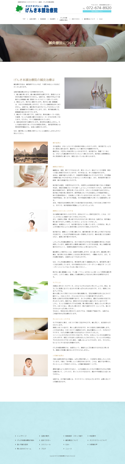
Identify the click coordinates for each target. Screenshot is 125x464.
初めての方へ (76, 19)
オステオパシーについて (98, 440)
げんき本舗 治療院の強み (63, 19)
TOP (24, 19)
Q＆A (100, 19)
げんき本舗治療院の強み (25, 440)
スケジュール (46, 444)
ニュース (68, 449)
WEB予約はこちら (97, 11)
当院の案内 (32, 19)
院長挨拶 (43, 19)
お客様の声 (93, 444)
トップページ (21, 436)
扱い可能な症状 (22, 444)
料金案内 (52, 19)
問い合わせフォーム (24, 449)
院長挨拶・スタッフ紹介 (74, 436)
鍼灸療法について (89, 19)
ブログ (43, 449)
